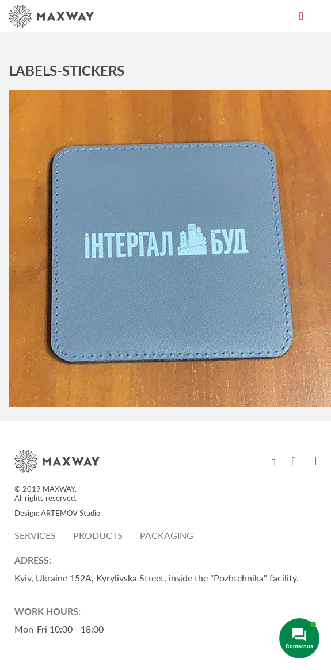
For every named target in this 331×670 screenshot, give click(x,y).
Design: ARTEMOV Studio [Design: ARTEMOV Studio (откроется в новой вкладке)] (57, 513)
